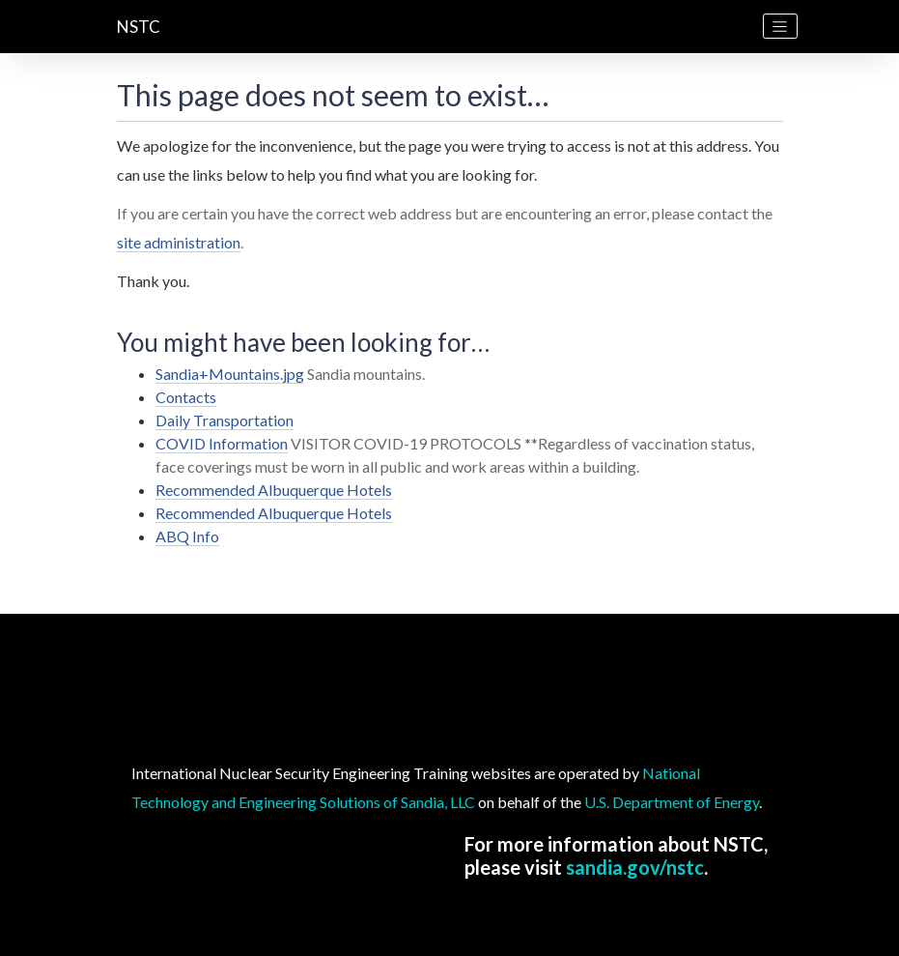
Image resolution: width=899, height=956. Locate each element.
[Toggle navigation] (780, 26)
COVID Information (221, 443)
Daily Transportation (224, 420)
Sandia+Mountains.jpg (229, 373)
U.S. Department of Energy (671, 802)
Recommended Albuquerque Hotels (273, 489)
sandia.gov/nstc (635, 867)
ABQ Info (187, 536)
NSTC (138, 26)
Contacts (185, 397)
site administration (178, 242)
